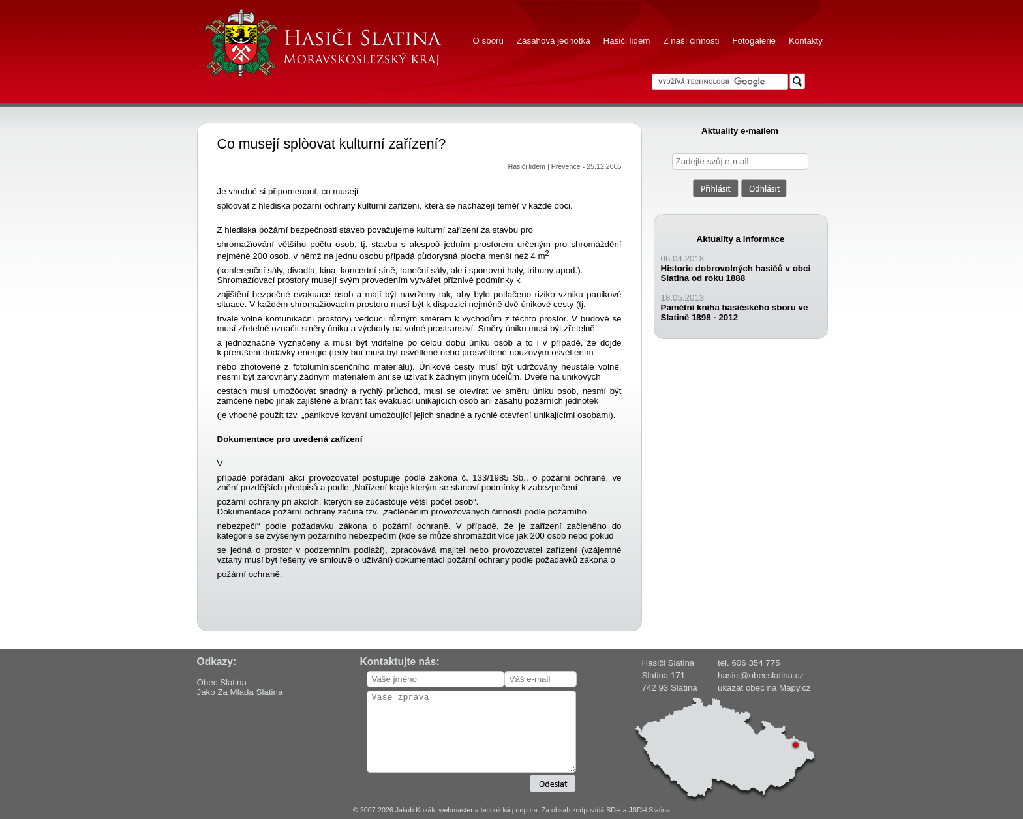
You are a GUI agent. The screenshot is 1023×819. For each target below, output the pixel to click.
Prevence (566, 166)
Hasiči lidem (626, 41)
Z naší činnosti (691, 41)
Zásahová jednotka (553, 41)
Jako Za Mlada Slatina (240, 692)
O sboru (488, 41)
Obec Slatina (222, 682)
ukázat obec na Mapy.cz (764, 687)
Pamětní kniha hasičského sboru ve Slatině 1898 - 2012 (734, 312)
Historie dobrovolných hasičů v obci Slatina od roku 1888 (736, 273)
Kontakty (806, 41)
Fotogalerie (754, 41)
